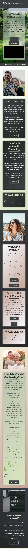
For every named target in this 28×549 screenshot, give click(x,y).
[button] (23, 3)
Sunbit (14, 155)
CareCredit (6, 155)
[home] (7, 3)
